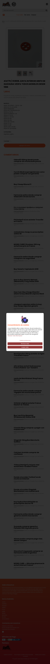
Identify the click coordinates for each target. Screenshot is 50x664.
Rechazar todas (25, 343)
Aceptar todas (25, 347)
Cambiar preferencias (25, 340)
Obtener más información (15, 336)
